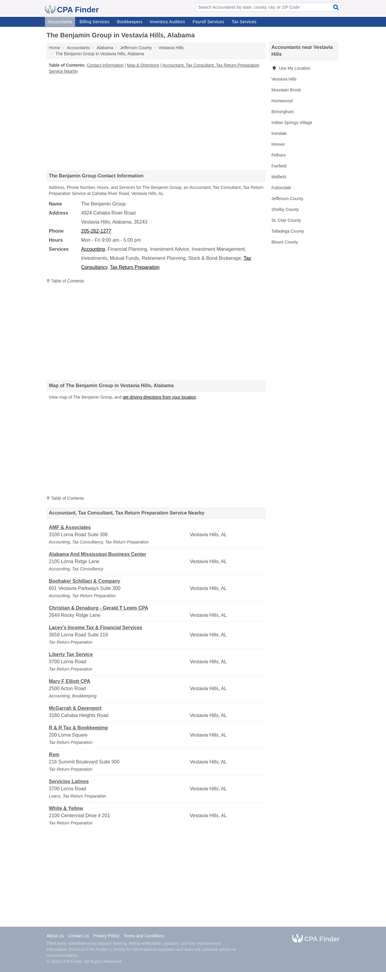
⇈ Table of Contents (65, 281)
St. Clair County (286, 220)
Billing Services (94, 21)
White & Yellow (66, 808)
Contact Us (78, 935)
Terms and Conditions (144, 935)
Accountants (60, 21)
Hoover (278, 144)
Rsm (54, 754)
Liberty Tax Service (71, 654)
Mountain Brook (286, 90)
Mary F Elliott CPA (69, 681)
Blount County (284, 242)
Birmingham (282, 111)
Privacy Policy (106, 935)
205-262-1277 (96, 231)
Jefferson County (287, 198)
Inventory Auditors (167, 21)
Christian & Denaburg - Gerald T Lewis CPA (98, 607)
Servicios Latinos (69, 781)
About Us (55, 935)
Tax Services (244, 21)
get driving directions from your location (159, 397)
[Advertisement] (156, 122)
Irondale (279, 133)
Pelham (278, 155)
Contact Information (105, 65)
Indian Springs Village (291, 122)
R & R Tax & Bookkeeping (78, 727)
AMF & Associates (70, 527)
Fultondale (281, 187)
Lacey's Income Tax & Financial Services (95, 627)
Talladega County (287, 231)
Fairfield (278, 166)
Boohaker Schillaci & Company (84, 581)
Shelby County (285, 209)
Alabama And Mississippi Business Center (97, 554)
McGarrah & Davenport (75, 708)
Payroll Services (208, 21)
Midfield (278, 176)
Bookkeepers (129, 21)
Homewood (282, 100)
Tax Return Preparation (135, 267)
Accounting (93, 249)
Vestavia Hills (283, 79)
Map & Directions (143, 65)
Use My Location (290, 68)
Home (54, 47)
